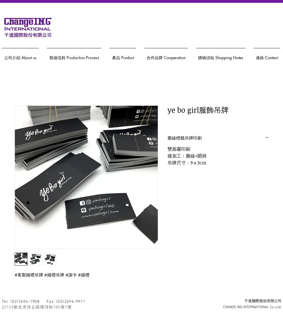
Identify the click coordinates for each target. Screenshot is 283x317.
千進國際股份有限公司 (263, 301)
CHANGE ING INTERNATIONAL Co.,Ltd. (252, 307)
